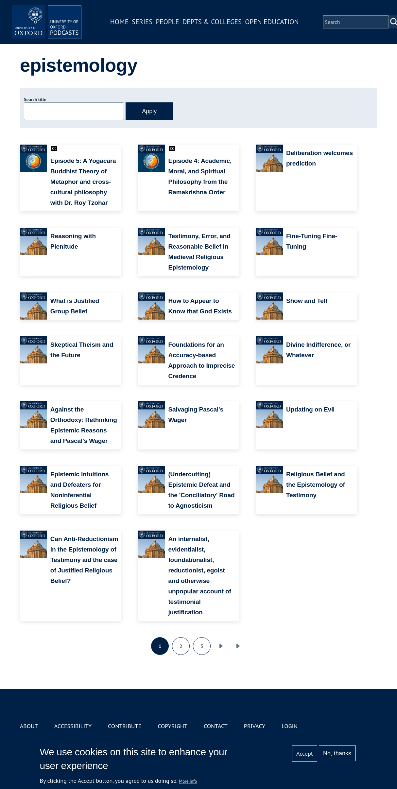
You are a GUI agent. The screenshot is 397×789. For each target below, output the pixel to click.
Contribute (124, 726)
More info (188, 781)
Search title (35, 99)
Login (290, 726)
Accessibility (73, 726)
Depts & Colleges (217, 24)
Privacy (254, 726)
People (171, 24)
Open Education (276, 24)
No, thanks (337, 753)
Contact (216, 726)
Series (146, 24)
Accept (304, 753)
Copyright (172, 726)
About (29, 726)
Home (124, 24)
